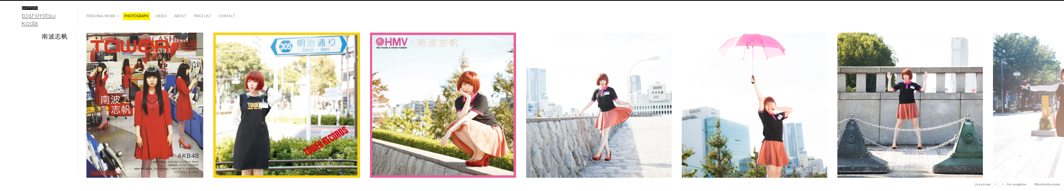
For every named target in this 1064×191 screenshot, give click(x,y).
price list (202, 16)
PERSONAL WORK (100, 16)
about (180, 16)
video (161, 16)
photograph (136, 16)
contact (227, 16)
